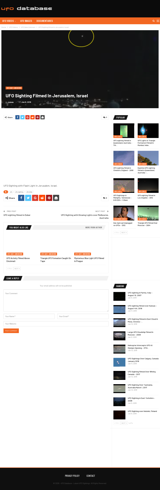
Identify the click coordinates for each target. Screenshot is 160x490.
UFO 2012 (142, 191)
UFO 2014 (117, 136)
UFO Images (26, 21)
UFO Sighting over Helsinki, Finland (142, 411)
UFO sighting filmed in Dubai (16, 215)
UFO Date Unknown (14, 88)
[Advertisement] (108, 8)
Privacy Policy (72, 475)
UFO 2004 (142, 219)
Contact (90, 475)
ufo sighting (19, 192)
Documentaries (45, 21)
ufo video (29, 192)
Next (17, 268)
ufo (11, 192)
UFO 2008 (118, 164)
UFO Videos (8, 21)
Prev (9, 268)
